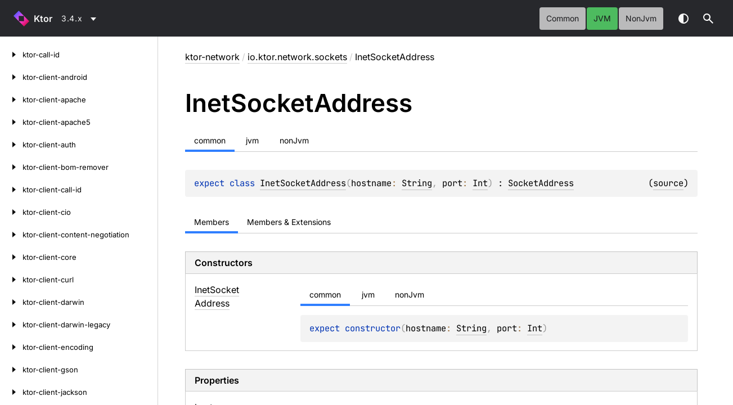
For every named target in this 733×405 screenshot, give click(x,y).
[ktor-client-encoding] (11, 347)
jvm (602, 18)
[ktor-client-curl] (11, 279)
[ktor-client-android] (11, 77)
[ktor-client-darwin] (11, 302)
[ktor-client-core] (11, 257)
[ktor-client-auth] (11, 144)
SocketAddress (541, 183)
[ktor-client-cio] (11, 212)
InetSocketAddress (303, 183)
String (417, 183)
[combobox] (81, 18)
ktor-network (212, 56)
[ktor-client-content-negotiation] (11, 234)
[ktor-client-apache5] (11, 122)
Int (480, 183)
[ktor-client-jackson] (11, 392)
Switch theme (683, 18)
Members (211, 222)
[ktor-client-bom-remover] (11, 167)
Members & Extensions (289, 222)
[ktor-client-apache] (11, 99)
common (562, 18)
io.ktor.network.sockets (297, 56)
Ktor (43, 18)
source (668, 183)
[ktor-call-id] (11, 54)
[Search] (708, 18)
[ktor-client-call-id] (11, 189)
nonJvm (641, 18)
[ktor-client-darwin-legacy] (11, 324)
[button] (708, 18)
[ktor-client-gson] (11, 369)
